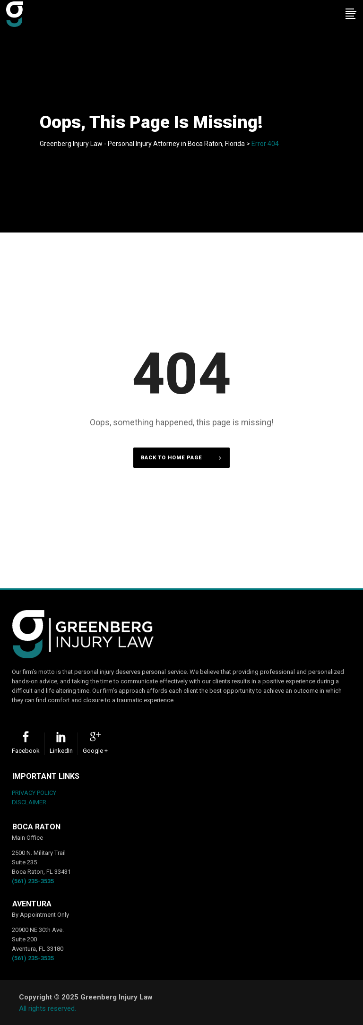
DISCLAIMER (29, 802)
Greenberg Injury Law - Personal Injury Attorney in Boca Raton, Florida (142, 143)
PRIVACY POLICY (34, 792)
